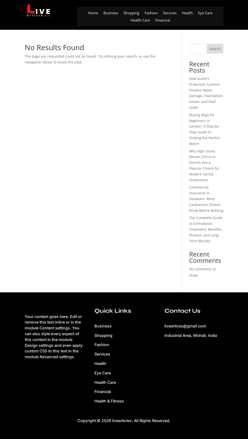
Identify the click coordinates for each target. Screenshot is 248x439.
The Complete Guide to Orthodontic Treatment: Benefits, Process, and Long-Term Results (205, 229)
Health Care (140, 20)
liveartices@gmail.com (185, 326)
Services (170, 13)
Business (110, 13)
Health (187, 13)
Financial (162, 20)
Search (215, 48)
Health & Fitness (109, 401)
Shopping (131, 13)
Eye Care (205, 13)
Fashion (151, 13)
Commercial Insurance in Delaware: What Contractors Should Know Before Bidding (206, 198)
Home (93, 13)
